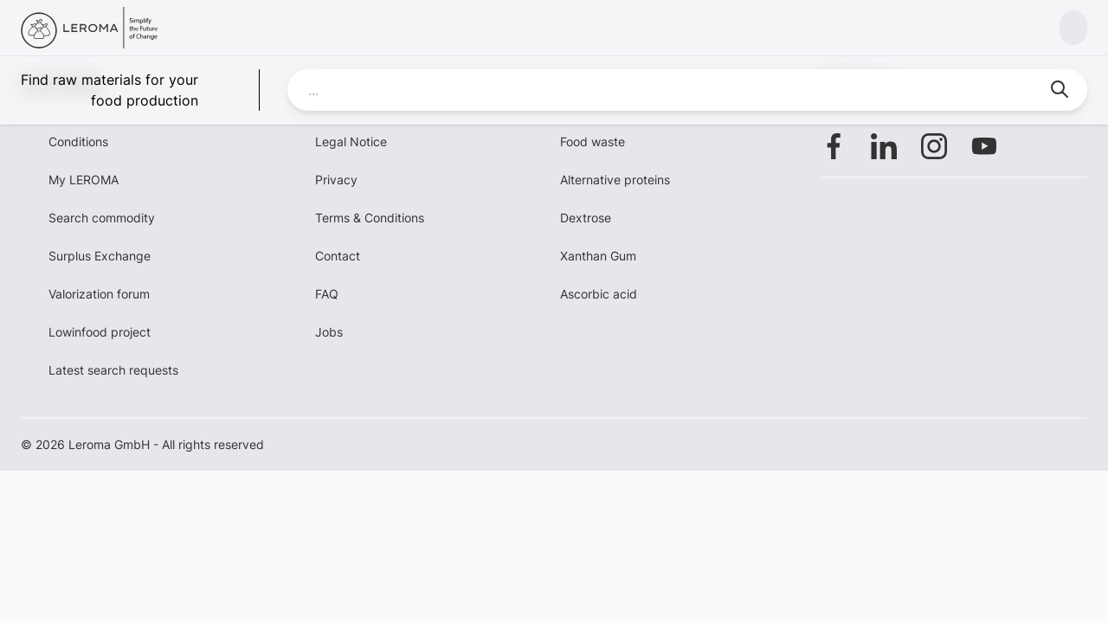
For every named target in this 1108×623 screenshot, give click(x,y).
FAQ (326, 293)
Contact (337, 255)
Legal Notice (351, 141)
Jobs (329, 331)
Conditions (78, 141)
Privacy (336, 179)
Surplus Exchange (99, 255)
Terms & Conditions (369, 217)
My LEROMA (83, 179)
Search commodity (101, 217)
